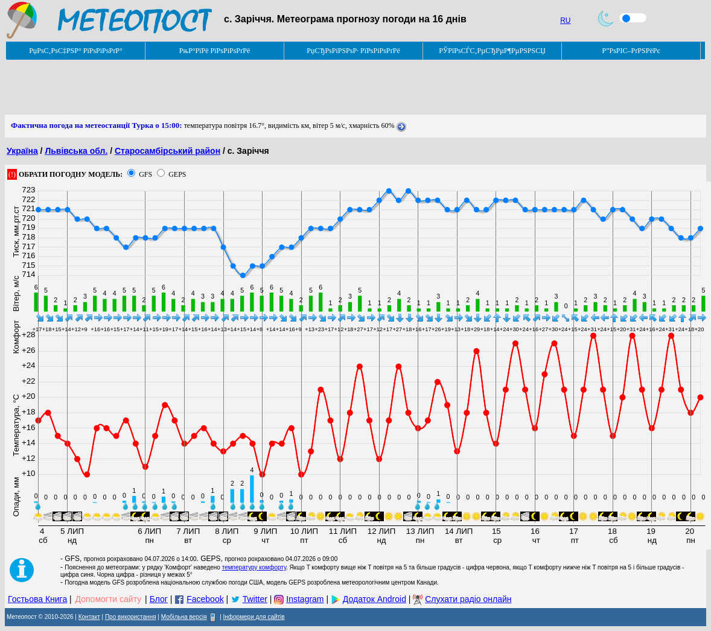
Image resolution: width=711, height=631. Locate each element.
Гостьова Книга (37, 599)
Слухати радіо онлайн (468, 599)
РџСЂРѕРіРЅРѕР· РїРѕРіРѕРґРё (353, 50)
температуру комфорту (254, 567)
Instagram (305, 599)
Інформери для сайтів (254, 617)
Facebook (205, 599)
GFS (145, 174)
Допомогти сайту (108, 599)
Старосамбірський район (167, 151)
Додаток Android (374, 599)
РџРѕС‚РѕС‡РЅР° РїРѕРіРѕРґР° (76, 50)
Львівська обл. (76, 151)
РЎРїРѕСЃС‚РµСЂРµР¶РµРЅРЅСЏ (492, 50)
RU (565, 20)
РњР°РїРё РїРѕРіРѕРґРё (214, 50)
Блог (159, 599)
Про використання (130, 617)
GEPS (177, 174)
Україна (22, 151)
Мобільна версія (184, 617)
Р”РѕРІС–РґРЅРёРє (631, 50)
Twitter (255, 599)
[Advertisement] (224, 87)
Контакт (89, 617)
